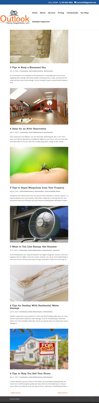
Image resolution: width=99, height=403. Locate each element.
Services (51, 13)
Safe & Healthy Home (52, 191)
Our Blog (85, 13)
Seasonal (56, 250)
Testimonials (72, 13)
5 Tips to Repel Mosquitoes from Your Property (37, 187)
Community (24, 71)
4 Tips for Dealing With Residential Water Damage (34, 307)
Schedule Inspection (41, 22)
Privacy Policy (15, 399)
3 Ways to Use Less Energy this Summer (33, 246)
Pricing (61, 13)
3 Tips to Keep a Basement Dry (28, 67)
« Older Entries (15, 393)
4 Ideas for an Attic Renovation (28, 128)
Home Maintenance (36, 71)
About (42, 13)
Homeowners (48, 71)
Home (34, 13)
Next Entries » (63, 393)
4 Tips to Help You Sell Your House (30, 373)
